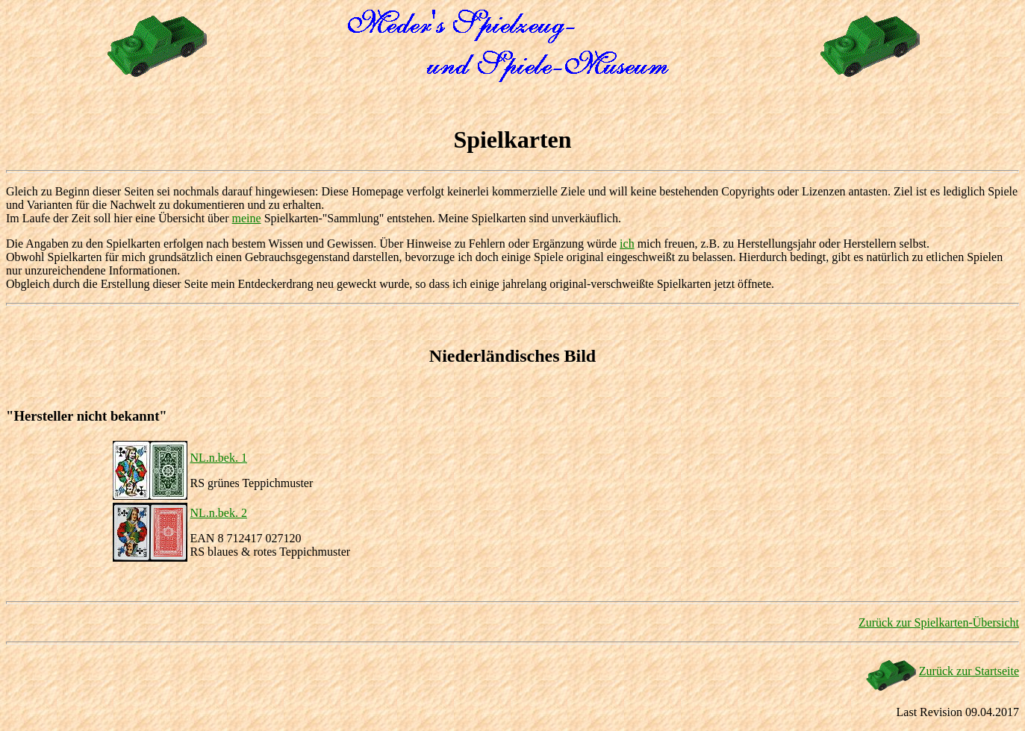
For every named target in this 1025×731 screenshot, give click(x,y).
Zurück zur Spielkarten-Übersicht (939, 622)
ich (627, 243)
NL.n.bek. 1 (218, 457)
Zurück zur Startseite (969, 671)
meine (246, 218)
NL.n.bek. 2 (218, 512)
